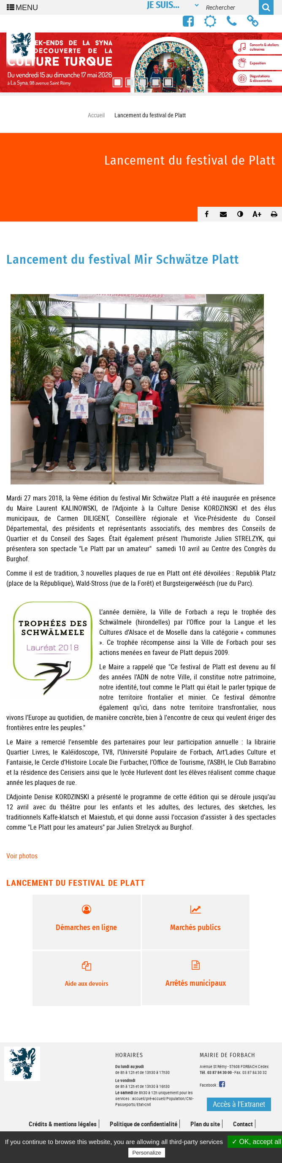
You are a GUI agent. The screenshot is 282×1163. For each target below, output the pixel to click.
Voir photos (22, 855)
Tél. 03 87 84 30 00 (216, 1072)
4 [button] (153, 80)
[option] (141, 62)
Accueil (96, 115)
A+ (257, 213)
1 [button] (115, 80)
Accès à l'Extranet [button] (239, 1104)
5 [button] (166, 80)
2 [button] (128, 80)
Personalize (147, 1152)
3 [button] (141, 80)
